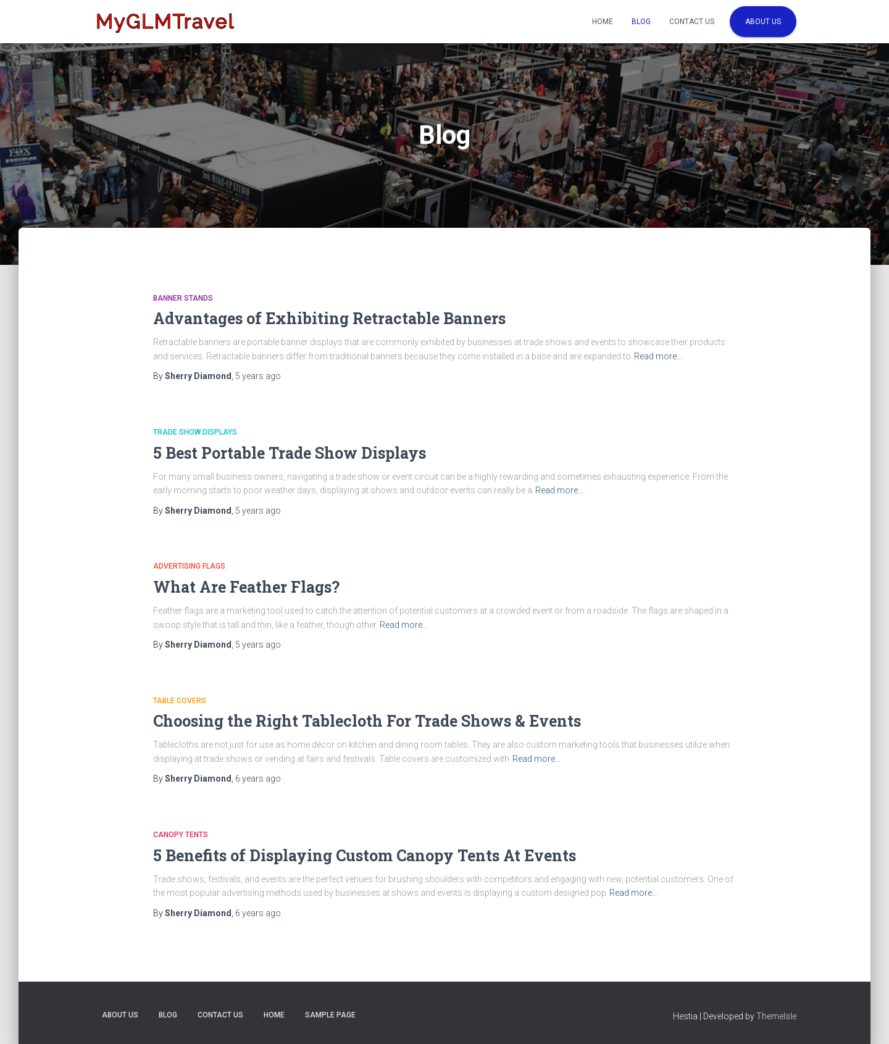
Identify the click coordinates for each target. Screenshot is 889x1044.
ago (258, 376)
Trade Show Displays (195, 432)
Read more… (658, 356)
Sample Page (330, 1015)
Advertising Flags (189, 566)
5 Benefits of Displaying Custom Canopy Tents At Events (364, 855)
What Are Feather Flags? (246, 587)
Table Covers (179, 700)
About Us (763, 21)
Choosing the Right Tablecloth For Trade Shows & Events (367, 721)
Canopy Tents (180, 834)
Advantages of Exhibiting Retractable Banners (329, 318)
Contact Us (691, 21)
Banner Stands (183, 298)
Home (602, 21)
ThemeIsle (776, 1016)
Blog (641, 21)
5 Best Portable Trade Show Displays (289, 453)
